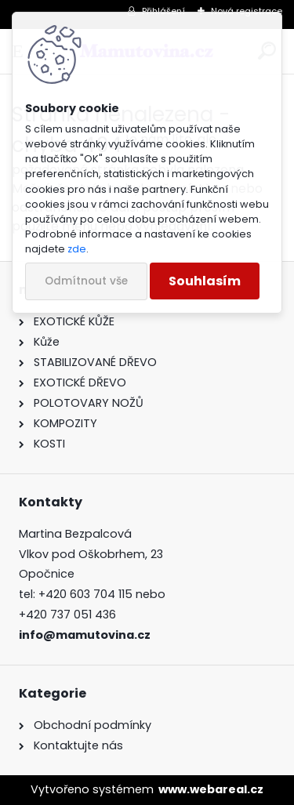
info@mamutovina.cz (85, 635)
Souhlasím (205, 281)
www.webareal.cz (210, 789)
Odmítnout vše (86, 281)
